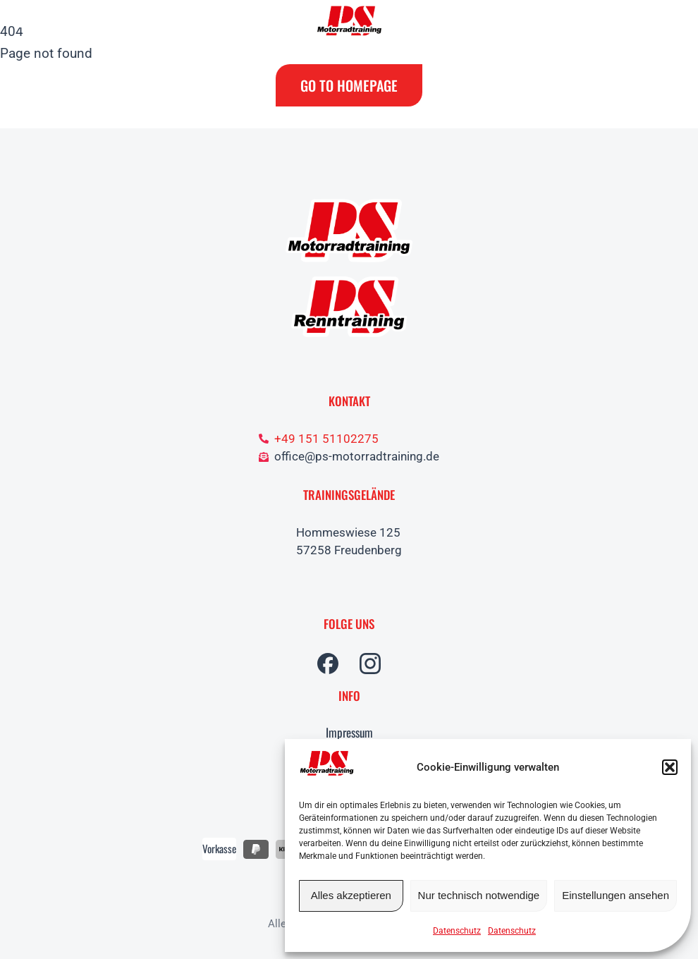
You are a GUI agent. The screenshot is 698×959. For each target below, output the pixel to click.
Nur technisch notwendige (479, 895)
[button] (670, 767)
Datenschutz (457, 931)
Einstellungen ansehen (615, 895)
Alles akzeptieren (351, 895)
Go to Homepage (349, 85)
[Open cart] (677, 21)
